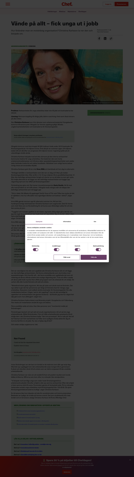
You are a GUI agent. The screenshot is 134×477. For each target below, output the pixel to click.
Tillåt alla (94, 257)
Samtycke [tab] (39, 221)
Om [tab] (95, 221)
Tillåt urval (66, 257)
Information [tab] (67, 221)
